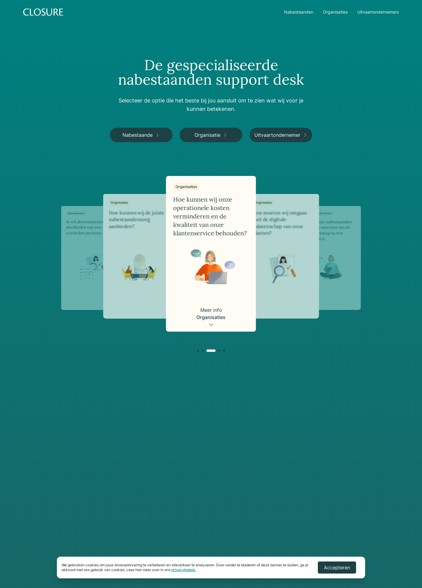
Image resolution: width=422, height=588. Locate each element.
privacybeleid (183, 570)
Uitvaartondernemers (378, 11)
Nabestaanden (298, 11)
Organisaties (335, 11)
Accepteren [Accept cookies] (337, 568)
